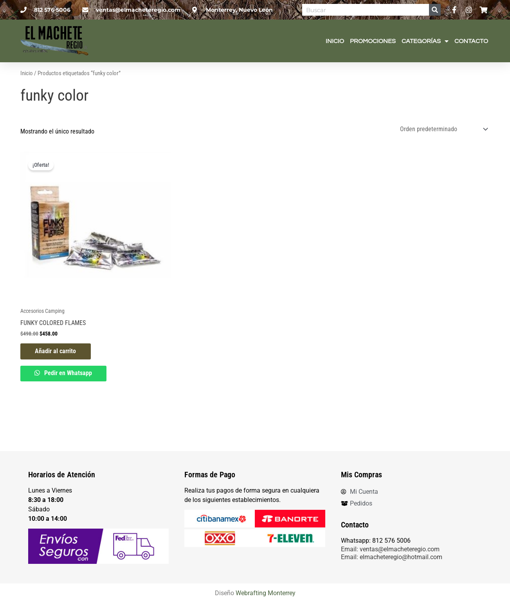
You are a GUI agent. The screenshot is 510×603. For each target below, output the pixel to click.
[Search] (435, 10)
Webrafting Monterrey (266, 593)
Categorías (425, 41)
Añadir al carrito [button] (56, 370)
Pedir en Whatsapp (69, 393)
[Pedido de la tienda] (442, 148)
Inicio (335, 41)
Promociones (373, 41)
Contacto (471, 41)
